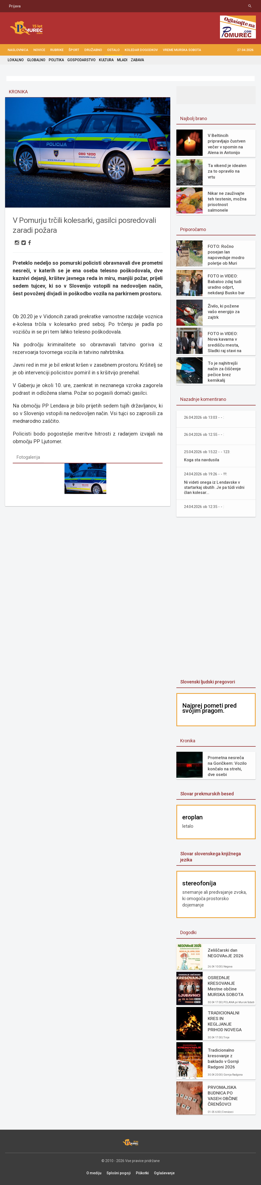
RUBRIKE (56, 50)
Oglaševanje (164, 1173)
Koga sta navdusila (202, 459)
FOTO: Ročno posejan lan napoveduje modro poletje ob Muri (226, 255)
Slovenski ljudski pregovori (207, 681)
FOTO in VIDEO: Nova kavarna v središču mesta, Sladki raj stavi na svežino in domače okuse (226, 342)
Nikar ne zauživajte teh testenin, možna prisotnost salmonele (227, 202)
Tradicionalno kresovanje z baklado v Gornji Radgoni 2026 (223, 1058)
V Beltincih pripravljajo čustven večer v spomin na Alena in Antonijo (226, 144)
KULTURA (106, 60)
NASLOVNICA (18, 50)
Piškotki (142, 1173)
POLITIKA (56, 60)
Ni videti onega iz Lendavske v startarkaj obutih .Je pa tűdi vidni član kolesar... (214, 487)
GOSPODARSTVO (81, 60)
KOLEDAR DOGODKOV (141, 50)
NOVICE (39, 50)
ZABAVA (137, 60)
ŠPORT (74, 50)
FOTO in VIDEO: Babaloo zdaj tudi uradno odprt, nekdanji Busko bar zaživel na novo (226, 284)
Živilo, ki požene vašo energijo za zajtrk (224, 311)
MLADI (122, 60)
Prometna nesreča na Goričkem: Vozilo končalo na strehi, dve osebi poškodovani (227, 766)
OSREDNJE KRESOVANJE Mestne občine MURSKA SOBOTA (225, 986)
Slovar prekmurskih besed (206, 793)
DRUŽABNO (93, 50)
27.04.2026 (245, 50)
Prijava (15, 6)
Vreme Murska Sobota (182, 50)
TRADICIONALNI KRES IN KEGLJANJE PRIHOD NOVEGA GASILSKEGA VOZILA (225, 1021)
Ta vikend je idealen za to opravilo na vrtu (227, 171)
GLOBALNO (36, 60)
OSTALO (113, 50)
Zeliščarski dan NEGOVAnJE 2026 (225, 953)
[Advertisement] (216, 598)
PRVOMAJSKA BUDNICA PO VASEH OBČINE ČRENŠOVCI (223, 1096)
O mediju (93, 1173)
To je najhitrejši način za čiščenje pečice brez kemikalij (224, 372)
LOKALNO (15, 60)
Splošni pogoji (119, 1173)
